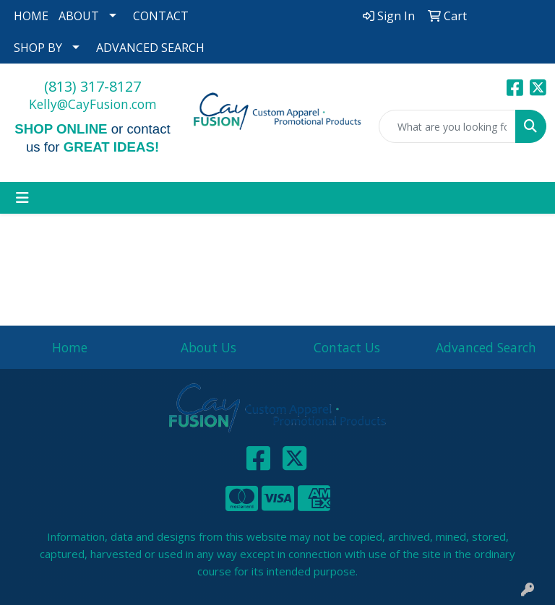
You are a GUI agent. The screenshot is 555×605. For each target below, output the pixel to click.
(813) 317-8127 (92, 86)
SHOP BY (38, 48)
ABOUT (79, 16)
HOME (31, 16)
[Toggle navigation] (22, 198)
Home (69, 347)
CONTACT (161, 16)
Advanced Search (486, 347)
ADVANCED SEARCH (150, 48)
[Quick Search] (447, 126)
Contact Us (347, 347)
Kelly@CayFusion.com (93, 104)
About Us (208, 347)
